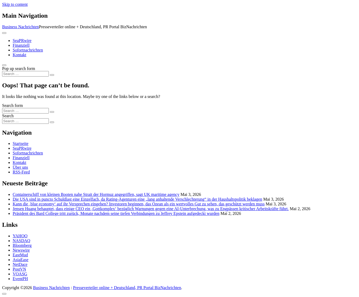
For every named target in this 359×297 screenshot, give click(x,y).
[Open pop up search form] (4, 65)
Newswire (21, 250)
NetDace (20, 264)
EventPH (20, 278)
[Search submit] (52, 75)
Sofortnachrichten (28, 50)
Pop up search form (18, 68)
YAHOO (20, 236)
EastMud (20, 255)
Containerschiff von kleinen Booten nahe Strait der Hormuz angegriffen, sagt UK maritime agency (96, 194)
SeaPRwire (22, 40)
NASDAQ (21, 240)
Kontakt (19, 55)
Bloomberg (22, 245)
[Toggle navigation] (4, 33)
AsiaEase (21, 259)
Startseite (21, 143)
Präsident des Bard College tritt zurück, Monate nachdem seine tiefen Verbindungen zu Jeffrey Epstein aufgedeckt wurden (116, 213)
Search (8, 116)
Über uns (20, 167)
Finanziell (21, 45)
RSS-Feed (21, 172)
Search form (12, 105)
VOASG (20, 274)
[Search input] (25, 74)
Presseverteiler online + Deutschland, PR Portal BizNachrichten (127, 287)
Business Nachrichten (20, 27)
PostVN (19, 269)
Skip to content (15, 4)
